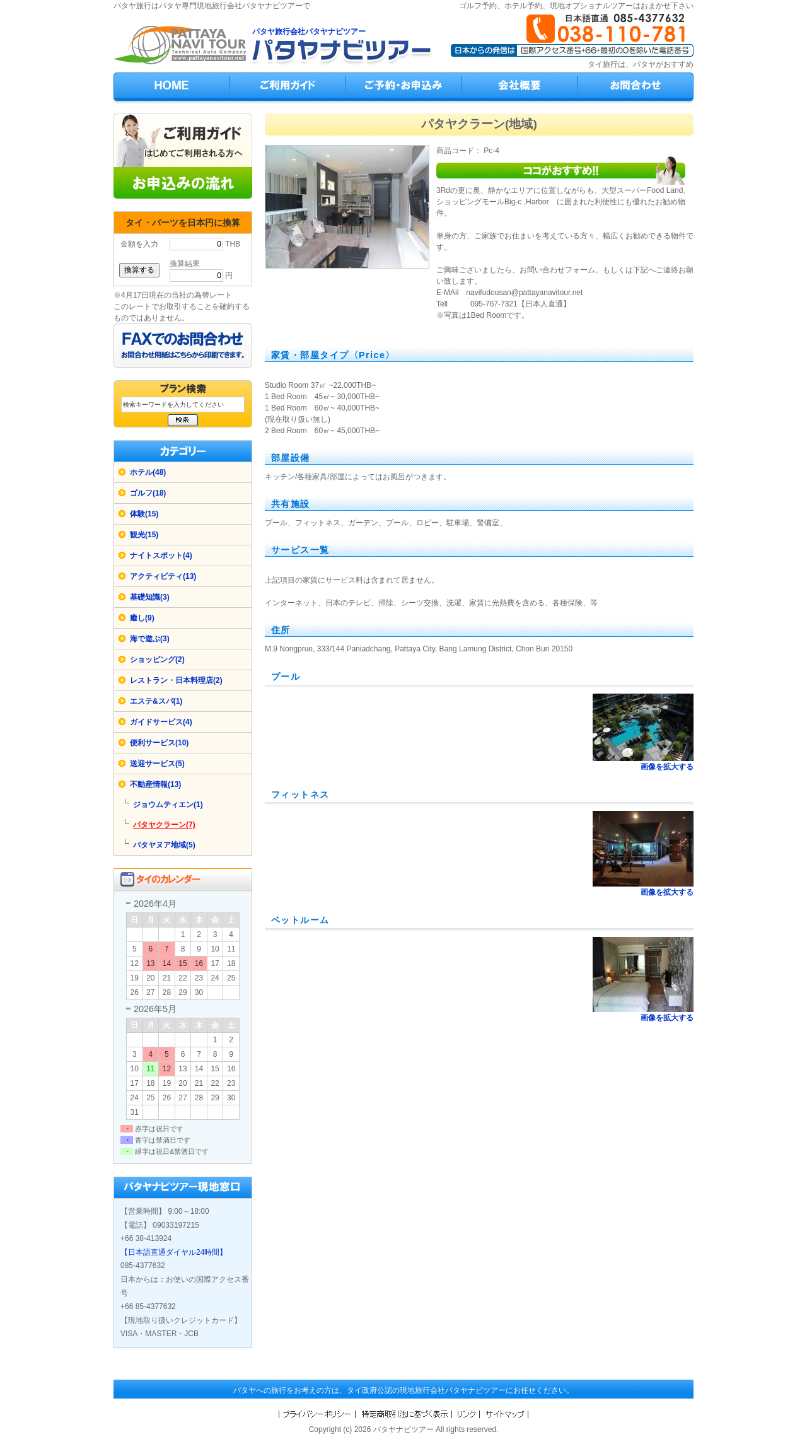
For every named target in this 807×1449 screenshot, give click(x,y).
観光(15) (144, 534)
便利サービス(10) (159, 742)
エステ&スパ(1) (156, 701)
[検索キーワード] (183, 404)
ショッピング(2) (157, 659)
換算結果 (185, 263)
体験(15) (144, 513)
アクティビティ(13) (163, 576)
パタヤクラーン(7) (164, 824)
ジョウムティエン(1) (168, 804)
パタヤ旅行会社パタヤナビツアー (309, 31)
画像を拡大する (667, 766)
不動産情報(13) (155, 784)
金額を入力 (139, 244)
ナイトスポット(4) (161, 555)
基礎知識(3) (150, 597)
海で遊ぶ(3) (150, 638)
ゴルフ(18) (148, 493)
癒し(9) (142, 618)
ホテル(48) (148, 472)
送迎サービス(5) (157, 763)
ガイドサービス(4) (161, 722)
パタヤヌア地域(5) (164, 845)
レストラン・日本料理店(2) (176, 680)
